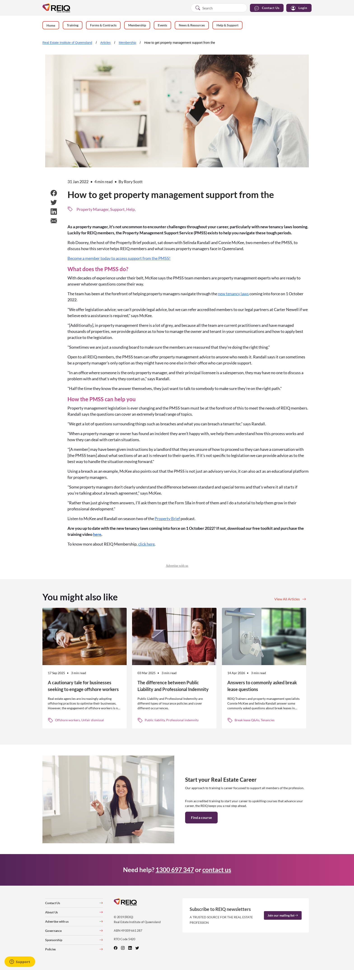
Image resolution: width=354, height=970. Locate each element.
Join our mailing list (283, 915)
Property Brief (167, 518)
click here (146, 543)
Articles (105, 42)
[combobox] (219, 7)
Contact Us (266, 8)
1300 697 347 (175, 869)
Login (299, 8)
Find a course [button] (201, 817)
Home (51, 25)
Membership (127, 42)
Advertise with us (177, 565)
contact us (216, 869)
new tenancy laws (233, 293)
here (97, 534)
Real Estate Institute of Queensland (67, 42)
